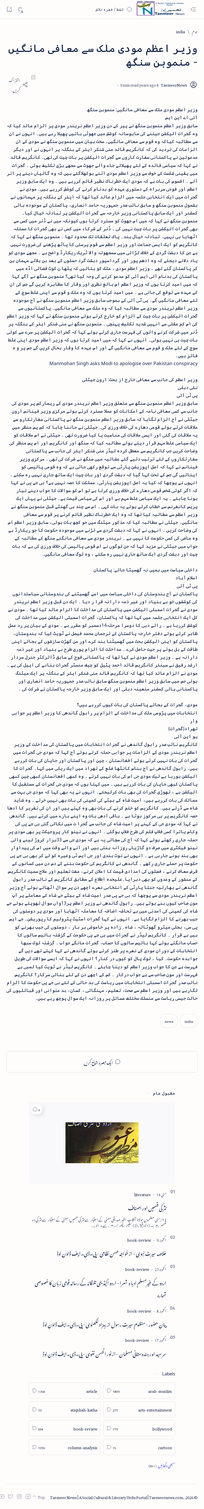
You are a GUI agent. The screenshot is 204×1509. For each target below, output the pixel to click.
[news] (169, 1020)
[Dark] (20, 9)
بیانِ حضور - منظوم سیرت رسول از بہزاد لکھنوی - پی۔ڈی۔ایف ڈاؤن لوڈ (104, 1323)
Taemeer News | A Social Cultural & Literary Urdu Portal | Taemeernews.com (116, 1496)
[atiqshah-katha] (65, 1409)
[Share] (17, 84)
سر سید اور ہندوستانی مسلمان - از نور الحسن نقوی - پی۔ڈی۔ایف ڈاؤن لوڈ (104, 1353)
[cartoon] (139, 1447)
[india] (180, 31)
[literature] (142, 1194)
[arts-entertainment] (139, 1409)
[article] (65, 1391)
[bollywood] (139, 1428)
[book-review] (139, 1239)
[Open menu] (193, 9)
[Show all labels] (161, 1465)
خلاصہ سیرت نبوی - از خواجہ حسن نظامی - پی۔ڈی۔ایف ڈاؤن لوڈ (111, 1252)
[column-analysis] (65, 1447)
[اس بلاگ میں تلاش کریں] (88, 9)
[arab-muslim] (139, 1391)
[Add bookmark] (33, 77)
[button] (36, 1109)
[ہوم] (195, 31)
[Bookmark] (9, 9)
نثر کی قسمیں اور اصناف (147, 1207)
